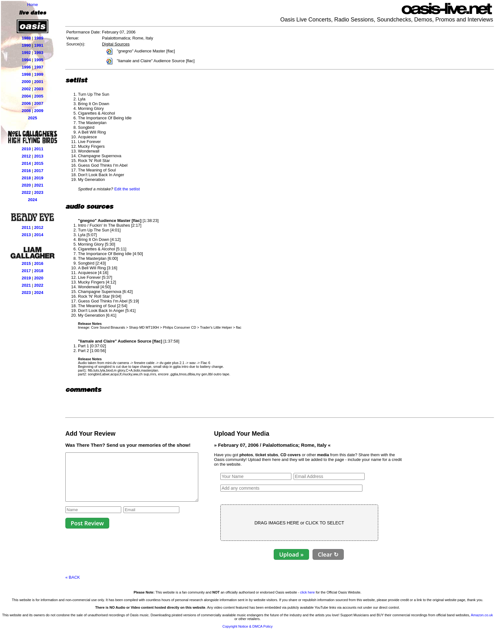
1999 (38, 74)
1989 (38, 38)
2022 (26, 192)
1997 (38, 67)
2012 (26, 156)
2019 (38, 178)
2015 (38, 163)
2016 (26, 170)
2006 (26, 103)
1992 (26, 52)
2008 (26, 110)
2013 (38, 156)
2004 (26, 96)
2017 (38, 170)
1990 (26, 45)
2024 (32, 199)
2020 (26, 185)
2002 (26, 89)
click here (307, 592)
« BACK (72, 577)
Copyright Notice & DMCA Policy (248, 626)
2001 (38, 81)
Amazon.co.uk (482, 615)
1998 (26, 74)
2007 (38, 103)
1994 (26, 59)
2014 (26, 163)
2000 (26, 81)
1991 (38, 45)
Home (32, 4)
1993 (38, 52)
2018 (26, 178)
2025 (32, 118)
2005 (38, 96)
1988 (26, 38)
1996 (26, 67)
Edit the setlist (127, 189)
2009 (38, 110)
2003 (38, 89)
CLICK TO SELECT (340, 522)
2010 (26, 148)
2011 (38, 148)
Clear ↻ (344, 554)
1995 (38, 59)
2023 (38, 192)
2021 (38, 185)
